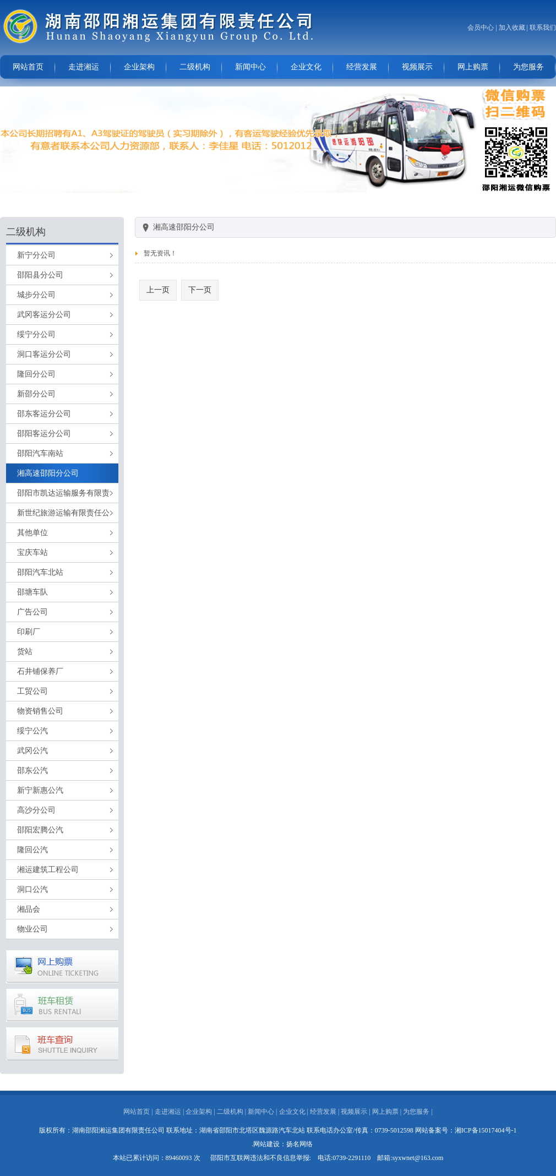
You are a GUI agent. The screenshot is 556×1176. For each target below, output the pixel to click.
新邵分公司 (36, 394)
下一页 (199, 290)
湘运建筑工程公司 (48, 869)
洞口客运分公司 (44, 354)
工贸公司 (32, 691)
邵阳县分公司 (40, 275)
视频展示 (417, 67)
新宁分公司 (36, 255)
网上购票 (472, 67)
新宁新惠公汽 (40, 790)
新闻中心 (250, 67)
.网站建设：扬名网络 (282, 1144)
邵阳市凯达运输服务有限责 (63, 493)
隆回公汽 (32, 850)
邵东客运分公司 (44, 414)
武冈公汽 (32, 751)
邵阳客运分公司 (44, 433)
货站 (24, 651)
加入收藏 (512, 27)
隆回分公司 (36, 374)
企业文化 (306, 67)
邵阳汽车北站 (40, 572)
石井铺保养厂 (40, 671)
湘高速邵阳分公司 (48, 473)
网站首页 (28, 67)
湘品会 (28, 909)
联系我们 (543, 27)
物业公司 (32, 929)
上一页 (158, 290)
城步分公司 (36, 295)
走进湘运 (83, 67)
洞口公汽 (32, 889)
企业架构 (139, 67)
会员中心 (480, 27)
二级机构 (194, 67)
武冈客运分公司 (44, 315)
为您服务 (528, 67)
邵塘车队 (32, 592)
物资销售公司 (40, 711)
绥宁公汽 (32, 731)
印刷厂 (28, 632)
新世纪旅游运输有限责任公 (63, 513)
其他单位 (32, 533)
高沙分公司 (36, 810)
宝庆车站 (32, 552)
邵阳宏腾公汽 (40, 830)
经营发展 (361, 67)
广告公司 (32, 612)
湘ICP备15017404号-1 (486, 1130)
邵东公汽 (32, 770)
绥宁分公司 (36, 334)
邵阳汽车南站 (40, 453)
